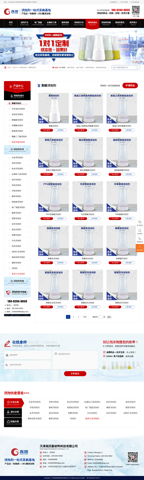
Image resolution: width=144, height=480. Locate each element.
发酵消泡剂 (16, 235)
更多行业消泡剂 (18, 274)
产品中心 (15, 67)
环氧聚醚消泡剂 (121, 214)
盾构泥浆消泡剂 (101, 67)
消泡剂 (14, 268)
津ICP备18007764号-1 (93, 478)
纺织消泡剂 (16, 180)
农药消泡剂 (16, 246)
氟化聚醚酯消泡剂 (87, 170)
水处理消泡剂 (17, 157)
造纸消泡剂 (16, 185)
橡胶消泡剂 (16, 213)
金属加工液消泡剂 (19, 174)
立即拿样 (60, 130)
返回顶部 (140, 248)
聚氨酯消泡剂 (17, 120)
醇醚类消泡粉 (53, 258)
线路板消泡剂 (17, 202)
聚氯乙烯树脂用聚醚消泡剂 (87, 126)
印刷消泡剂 (16, 191)
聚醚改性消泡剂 (121, 303)
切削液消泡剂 (89, 67)
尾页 (85, 317)
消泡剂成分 (23, 67)
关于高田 (125, 2)
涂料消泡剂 (16, 163)
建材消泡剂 (16, 196)
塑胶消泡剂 (16, 218)
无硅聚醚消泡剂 (87, 214)
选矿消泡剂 (80, 67)
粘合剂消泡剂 (17, 169)
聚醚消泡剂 (32, 67)
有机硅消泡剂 (17, 114)
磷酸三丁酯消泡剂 (19, 136)
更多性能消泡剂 (18, 142)
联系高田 (136, 2)
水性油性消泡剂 (18, 109)
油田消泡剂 (70, 67)
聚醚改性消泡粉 (87, 303)
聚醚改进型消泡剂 (53, 303)
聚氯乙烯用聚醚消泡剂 (121, 126)
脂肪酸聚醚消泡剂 (121, 170)
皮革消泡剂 (16, 224)
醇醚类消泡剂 (87, 258)
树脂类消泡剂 (17, 131)
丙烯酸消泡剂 (17, 125)
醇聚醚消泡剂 (121, 258)
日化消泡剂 (16, 241)
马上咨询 (46, 130)
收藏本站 (114, 2)
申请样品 (130, 85)
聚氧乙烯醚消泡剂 (53, 170)
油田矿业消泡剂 (18, 252)
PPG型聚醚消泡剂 (53, 214)
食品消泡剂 (16, 229)
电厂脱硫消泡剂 (18, 207)
